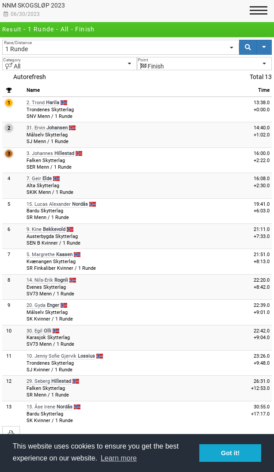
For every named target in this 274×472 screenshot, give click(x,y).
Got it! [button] (230, 453)
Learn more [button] (119, 458)
